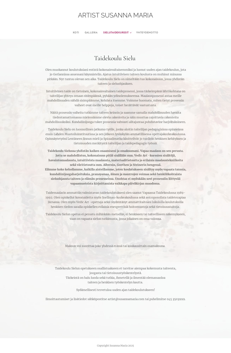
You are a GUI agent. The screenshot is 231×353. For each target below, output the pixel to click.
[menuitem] (72, 32)
